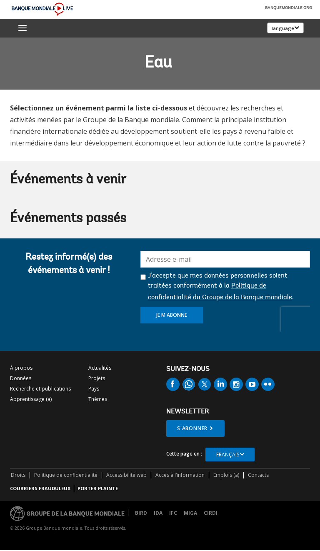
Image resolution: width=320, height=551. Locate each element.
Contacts (258, 474)
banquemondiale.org (288, 8)
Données (20, 378)
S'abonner (192, 428)
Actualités (99, 367)
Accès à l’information (180, 474)
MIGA (190, 512)
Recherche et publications (40, 388)
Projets (96, 378)
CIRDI (211, 512)
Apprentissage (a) (31, 399)
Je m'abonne (171, 314)
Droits (18, 474)
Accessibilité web (126, 474)
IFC (173, 512)
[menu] (22, 28)
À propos (21, 367)
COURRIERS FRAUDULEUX (40, 488)
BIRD (141, 512)
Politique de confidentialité (66, 474)
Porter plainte (98, 488)
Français (227, 454)
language (283, 28)
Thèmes (97, 399)
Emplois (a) (226, 474)
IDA (158, 512)
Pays (93, 388)
